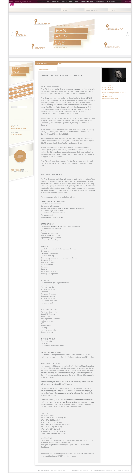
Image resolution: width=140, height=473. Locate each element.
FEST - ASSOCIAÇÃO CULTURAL (20, 2)
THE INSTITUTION (20, 95)
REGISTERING (16, 170)
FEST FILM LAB (20, 91)
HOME (65, 10)
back (60, 64)
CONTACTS (114, 10)
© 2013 (128, 2)
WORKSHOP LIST (92, 10)
